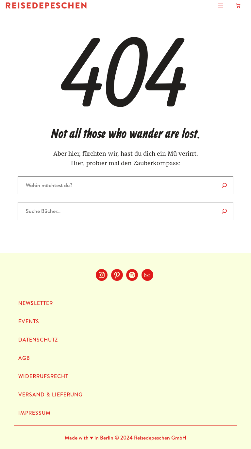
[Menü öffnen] (221, 6)
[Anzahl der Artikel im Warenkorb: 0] (238, 5)
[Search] (224, 185)
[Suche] (224, 211)
